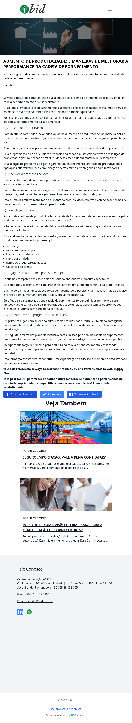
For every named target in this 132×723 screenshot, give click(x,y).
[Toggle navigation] (110, 9)
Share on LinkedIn (20, 394)
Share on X (52, 394)
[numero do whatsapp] (29, 612)
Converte (78, 715)
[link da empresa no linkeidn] (20, 612)
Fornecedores (34, 451)
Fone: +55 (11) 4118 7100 (33, 594)
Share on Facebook (84, 394)
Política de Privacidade (66, 708)
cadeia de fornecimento (22, 122)
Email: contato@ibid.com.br (35, 601)
